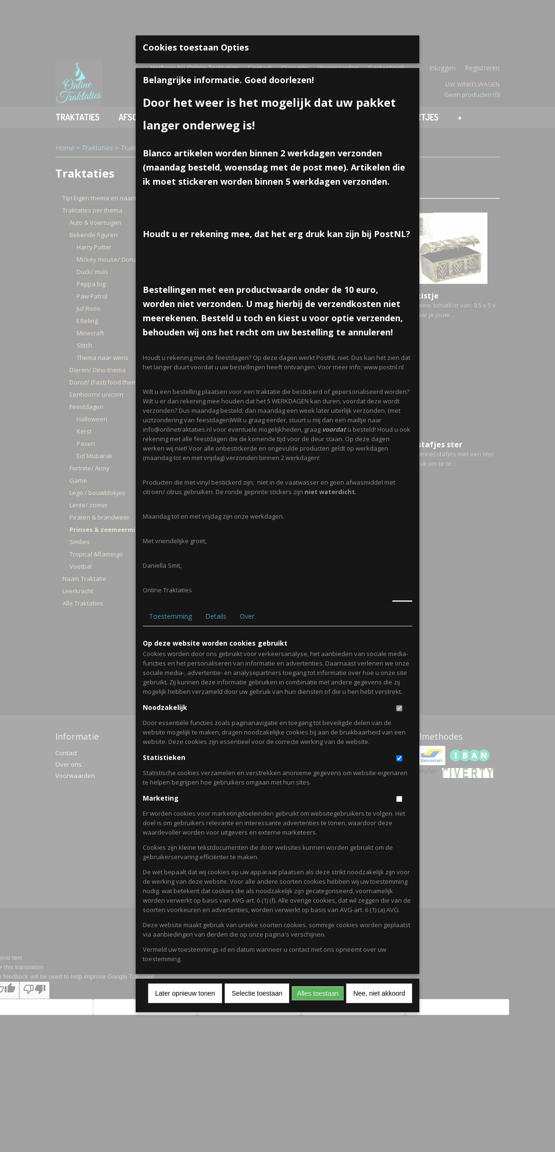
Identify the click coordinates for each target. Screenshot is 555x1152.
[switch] (399, 708)
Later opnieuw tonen (185, 993)
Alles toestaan (317, 993)
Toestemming (170, 616)
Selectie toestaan (257, 993)
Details (215, 616)
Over (247, 616)
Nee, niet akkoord (379, 993)
